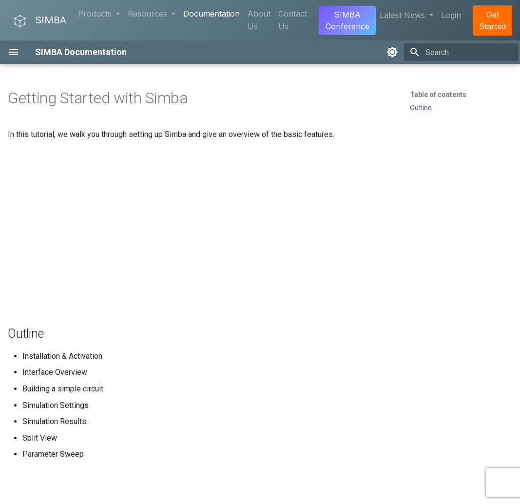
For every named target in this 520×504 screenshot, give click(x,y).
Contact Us (292, 20)
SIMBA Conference (347, 20)
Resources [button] (149, 14)
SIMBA (39, 21)
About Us (259, 20)
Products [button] (96, 14)
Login (451, 15)
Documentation (211, 14)
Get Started (492, 20)
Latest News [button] (403, 15)
